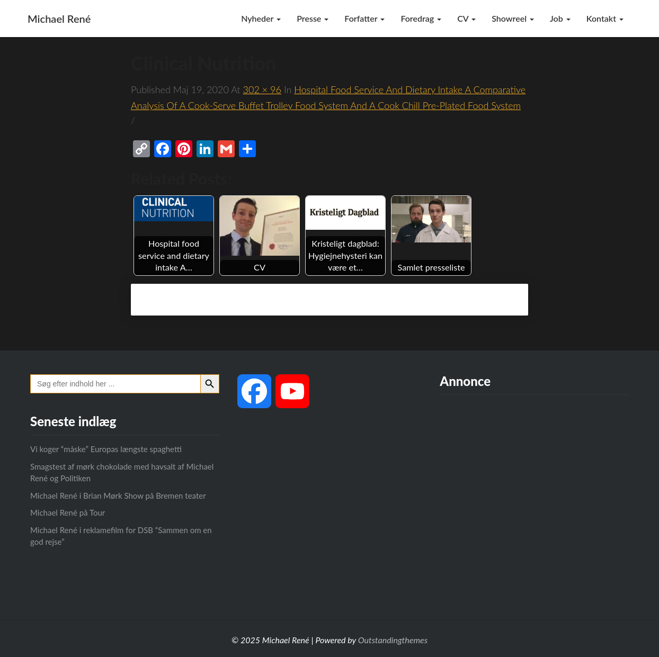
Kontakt (605, 18)
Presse (312, 18)
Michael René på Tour (67, 512)
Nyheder (261, 18)
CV (466, 18)
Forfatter (364, 18)
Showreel (513, 18)
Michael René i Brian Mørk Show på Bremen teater (118, 495)
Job (560, 18)
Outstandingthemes (393, 640)
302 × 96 (262, 89)
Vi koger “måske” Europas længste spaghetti (106, 449)
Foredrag (420, 18)
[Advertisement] (534, 498)
